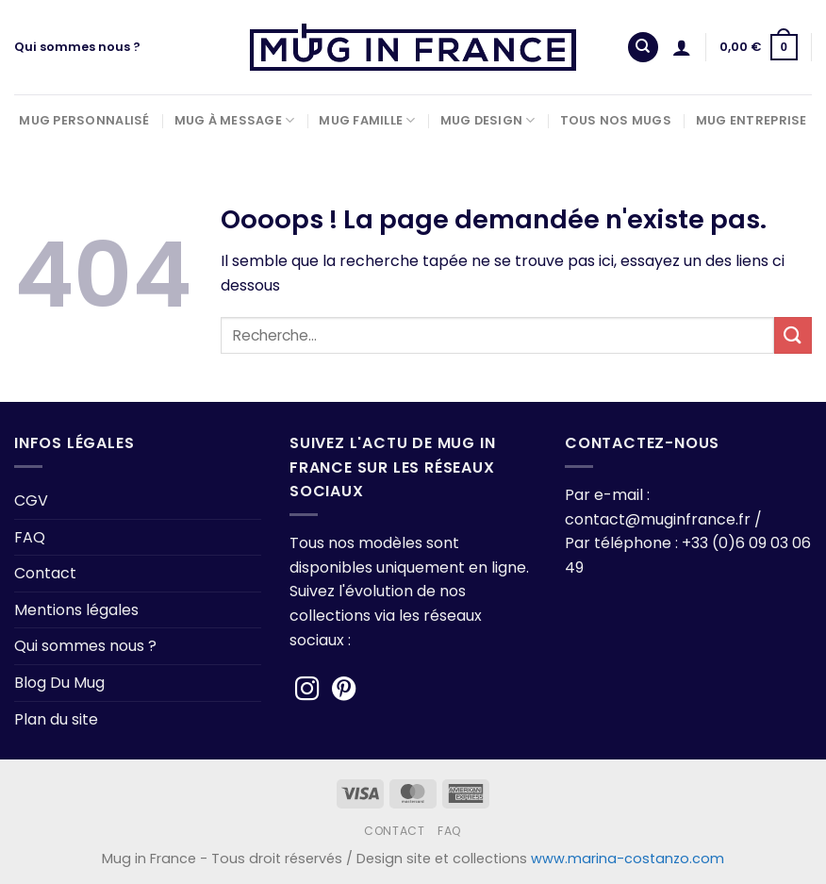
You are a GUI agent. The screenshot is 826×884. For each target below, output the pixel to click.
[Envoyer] (793, 335)
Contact (45, 573)
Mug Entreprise (751, 120)
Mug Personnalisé (84, 120)
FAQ (29, 537)
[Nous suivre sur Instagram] (307, 690)
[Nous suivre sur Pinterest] (344, 690)
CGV (31, 500)
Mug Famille (367, 120)
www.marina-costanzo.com (627, 858)
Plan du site (56, 719)
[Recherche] (643, 47)
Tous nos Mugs (615, 120)
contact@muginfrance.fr (658, 519)
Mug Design (488, 120)
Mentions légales (76, 610)
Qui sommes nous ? (77, 47)
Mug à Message (234, 120)
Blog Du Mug (59, 682)
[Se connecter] (681, 47)
